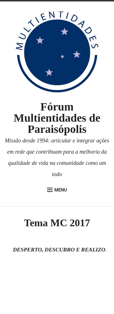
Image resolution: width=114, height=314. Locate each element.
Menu (57, 190)
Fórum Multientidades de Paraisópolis (57, 117)
